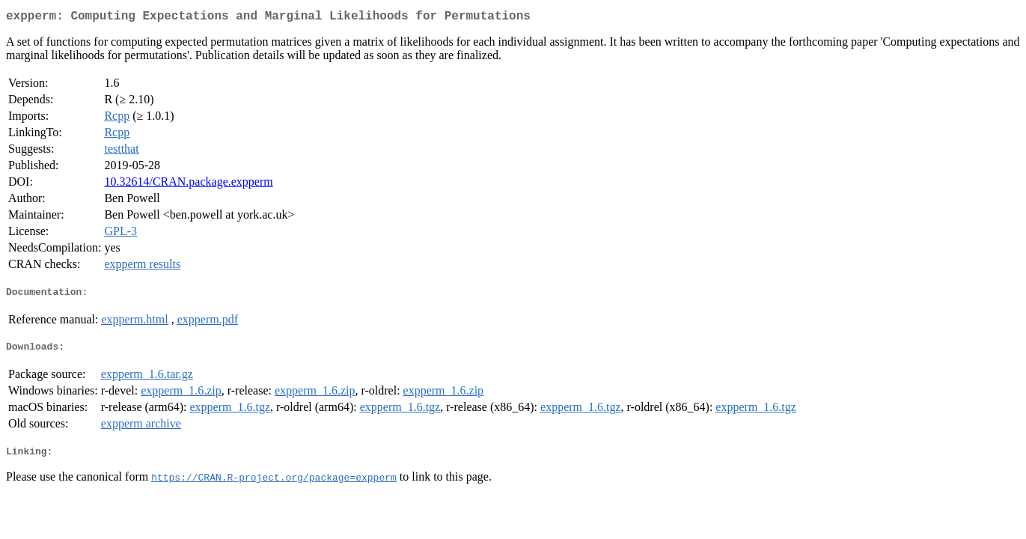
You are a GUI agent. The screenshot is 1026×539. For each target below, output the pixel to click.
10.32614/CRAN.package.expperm (188, 184)
